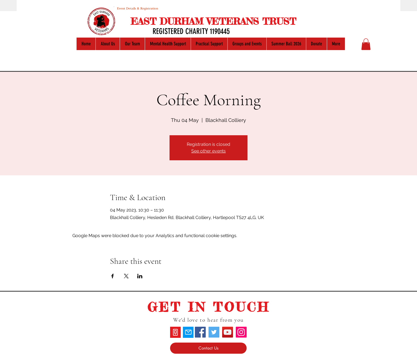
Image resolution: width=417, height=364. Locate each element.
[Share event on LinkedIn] (140, 276)
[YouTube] (227, 332)
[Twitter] (213, 332)
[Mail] (188, 332)
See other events (208, 151)
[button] (366, 44)
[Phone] (175, 332)
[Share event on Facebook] (112, 276)
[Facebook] (200, 332)
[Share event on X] (126, 276)
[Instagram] (241, 332)
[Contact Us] (208, 348)
